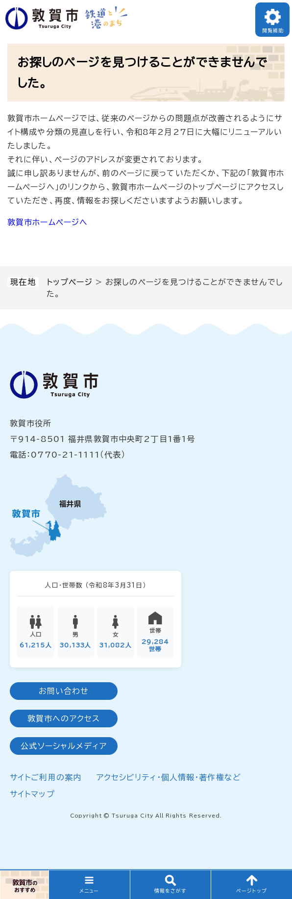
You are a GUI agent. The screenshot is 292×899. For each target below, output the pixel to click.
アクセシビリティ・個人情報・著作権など (169, 778)
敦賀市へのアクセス (63, 719)
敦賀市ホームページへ (47, 222)
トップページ (70, 282)
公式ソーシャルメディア (63, 746)
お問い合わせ (64, 691)
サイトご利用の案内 (45, 778)
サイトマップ (32, 794)
